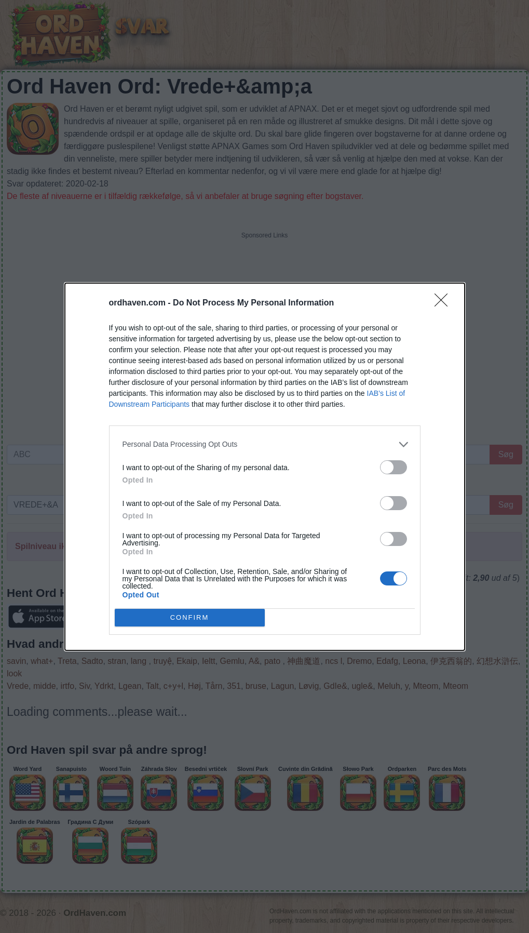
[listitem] (265, 444)
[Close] (444, 303)
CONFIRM (189, 617)
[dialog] (265, 466)
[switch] (393, 467)
